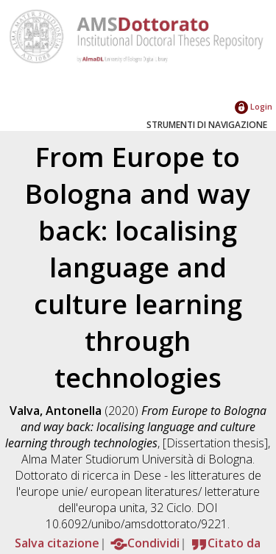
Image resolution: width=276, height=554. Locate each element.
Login (253, 106)
